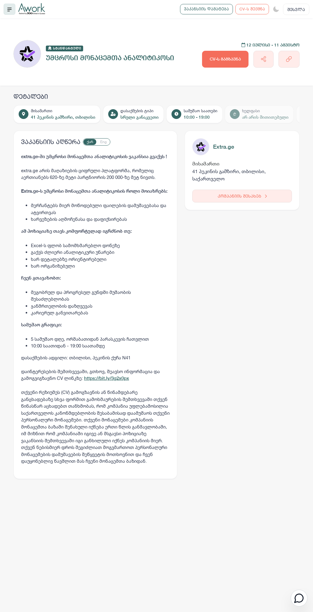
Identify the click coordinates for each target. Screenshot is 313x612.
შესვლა (296, 9)
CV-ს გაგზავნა (225, 59)
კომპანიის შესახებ (242, 195)
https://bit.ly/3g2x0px (106, 378)
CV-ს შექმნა (252, 8)
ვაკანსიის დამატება (206, 8)
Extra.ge (223, 146)
